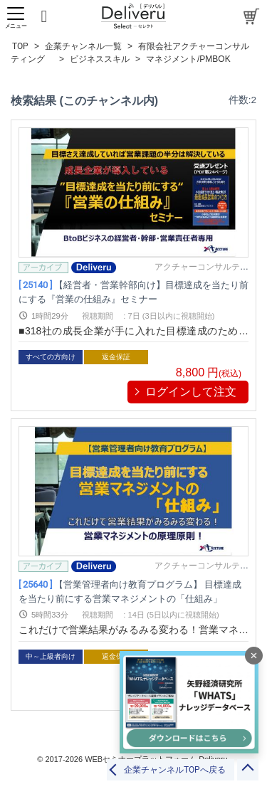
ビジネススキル (100, 59)
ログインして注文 (190, 391)
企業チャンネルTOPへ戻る (175, 770)
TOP (20, 46)
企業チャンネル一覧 (83, 46)
